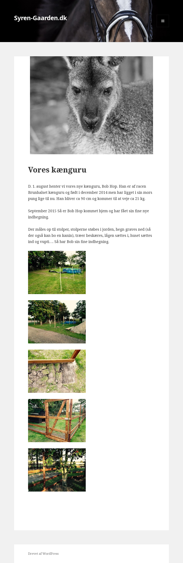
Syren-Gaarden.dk (40, 18)
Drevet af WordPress (43, 553)
